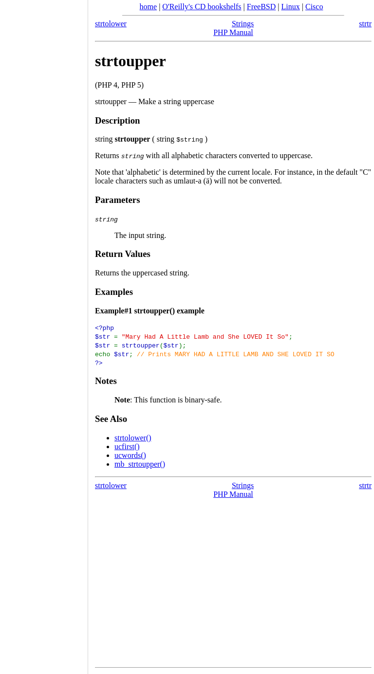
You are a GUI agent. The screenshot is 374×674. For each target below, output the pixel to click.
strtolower (111, 23)
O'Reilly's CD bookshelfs (201, 6)
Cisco (314, 6)
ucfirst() (127, 446)
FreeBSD (261, 6)
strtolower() (132, 438)
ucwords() (130, 455)
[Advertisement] (44, 334)
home (148, 6)
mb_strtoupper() (139, 464)
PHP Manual (233, 32)
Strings (243, 23)
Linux (290, 6)
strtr (365, 23)
